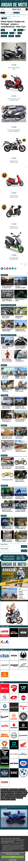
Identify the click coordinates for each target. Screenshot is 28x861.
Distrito (18, 36)
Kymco (11, 33)
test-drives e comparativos (6, 16)
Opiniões (4, 365)
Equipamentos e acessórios (8, 335)
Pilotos (8, 799)
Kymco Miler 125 (14, 226)
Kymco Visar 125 (14, 161)
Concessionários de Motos (7, 792)
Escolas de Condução (10, 798)
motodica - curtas (15, 16)
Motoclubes (20, 798)
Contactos (3, 838)
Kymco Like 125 (14, 195)
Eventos (3, 515)
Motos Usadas (4, 789)
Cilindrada (4, 36)
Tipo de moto (4, 33)
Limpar (3, 30)
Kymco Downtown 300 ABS (13, 129)
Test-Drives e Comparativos (8, 305)
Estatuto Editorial (16, 838)
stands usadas (19, 14)
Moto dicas (4, 485)
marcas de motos (4, 14)
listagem (9, 18)
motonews (25, 14)
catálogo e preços (9, 12)
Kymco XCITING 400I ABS (14, 67)
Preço (19, 33)
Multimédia (4, 395)
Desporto (4, 425)
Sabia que (4, 455)
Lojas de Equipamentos (21, 794)
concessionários (12, 14)
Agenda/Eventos (13, 789)
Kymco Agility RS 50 (14, 258)
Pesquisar (24, 546)
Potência (11, 36)
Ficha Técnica (9, 838)
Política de (12, 859)
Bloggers (3, 799)
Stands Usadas (19, 792)
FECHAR (12, 857)
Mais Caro (20, 30)
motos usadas (16, 12)
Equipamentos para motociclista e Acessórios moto (14, 791)
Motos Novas (21, 789)
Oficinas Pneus (10, 794)
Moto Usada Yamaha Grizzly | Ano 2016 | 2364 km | (14, 816)
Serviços (13, 799)
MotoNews (4, 275)
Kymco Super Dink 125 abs (14, 98)
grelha (5, 18)
